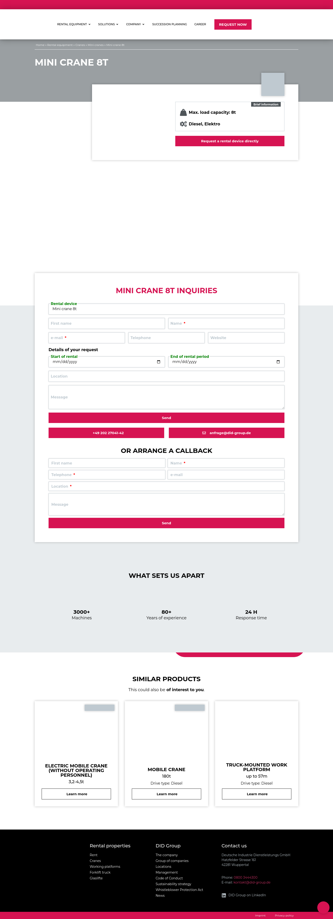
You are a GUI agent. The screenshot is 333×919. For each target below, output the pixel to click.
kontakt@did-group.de (252, 882)
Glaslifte (96, 878)
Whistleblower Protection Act (179, 890)
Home (40, 45)
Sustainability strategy (173, 884)
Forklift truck (100, 872)
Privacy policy (284, 915)
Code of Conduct (169, 878)
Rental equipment (60, 45)
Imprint (260, 915)
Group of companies (172, 861)
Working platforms (105, 867)
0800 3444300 (245, 877)
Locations (163, 867)
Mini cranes (96, 45)
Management (167, 872)
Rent (94, 855)
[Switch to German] (310, 24)
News (160, 896)
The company (167, 855)
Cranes (80, 45)
